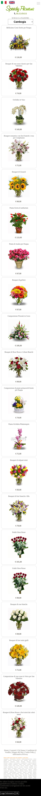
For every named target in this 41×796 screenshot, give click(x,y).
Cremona (34, 764)
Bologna (23, 761)
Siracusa (15, 777)
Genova (16, 767)
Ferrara (22, 765)
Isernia (9, 768)
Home (6, 750)
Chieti (20, 764)
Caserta (5, 764)
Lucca (5, 769)
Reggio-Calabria (32, 775)
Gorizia (21, 767)
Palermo (30, 772)
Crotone (6, 765)
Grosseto (26, 767)
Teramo (30, 777)
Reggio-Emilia (7, 776)
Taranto (25, 777)
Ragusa (20, 775)
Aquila (5, 760)
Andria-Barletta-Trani (27, 759)
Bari (30, 760)
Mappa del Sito (17, 752)
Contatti (13, 750)
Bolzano (29, 761)
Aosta (34, 759)
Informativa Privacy (20, 754)
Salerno (30, 776)
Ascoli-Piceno (16, 760)
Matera (30, 769)
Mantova (16, 769)
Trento (15, 778)
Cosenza (29, 764)
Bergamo (12, 761)
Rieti (13, 776)
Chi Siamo (21, 750)
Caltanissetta (16, 763)
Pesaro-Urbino (15, 773)
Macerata (10, 769)
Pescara (22, 773)
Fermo (18, 765)
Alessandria (12, 759)
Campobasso (24, 763)
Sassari (34, 776)
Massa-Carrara (23, 769)
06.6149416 (20, 13)
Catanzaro (15, 764)
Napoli (26, 771)
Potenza (12, 775)
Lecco (26, 768)
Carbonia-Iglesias (32, 763)
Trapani (10, 778)
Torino (5, 778)
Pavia (5, 773)
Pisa (31, 773)
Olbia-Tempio (12, 772)
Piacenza (27, 773)
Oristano (19, 772)
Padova (24, 772)
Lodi (35, 768)
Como (24, 764)
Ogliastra (6, 772)
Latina (19, 768)
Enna (14, 765)
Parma (34, 772)
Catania (10, 764)
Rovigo (25, 776)
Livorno (31, 768)
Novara (30, 771)
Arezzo (10, 760)
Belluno (34, 760)
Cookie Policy (30, 752)
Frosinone (10, 767)
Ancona (18, 759)
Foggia (31, 765)
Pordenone (6, 775)
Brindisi (6, 763)
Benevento (6, 761)
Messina (12, 771)
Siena (10, 777)
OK (17, 793)
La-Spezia (14, 768)
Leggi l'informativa (7, 793)
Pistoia (34, 773)
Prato (16, 775)
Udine (29, 778)
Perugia (9, 773)
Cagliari (10, 763)
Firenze (27, 765)
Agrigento (6, 759)
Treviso (20, 778)
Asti (22, 760)
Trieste (25, 778)
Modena (22, 771)
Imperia (31, 767)
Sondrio (20, 777)
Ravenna (25, 775)
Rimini (17, 776)
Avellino (26, 760)
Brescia (34, 761)
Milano (17, 771)
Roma (21, 776)
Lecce (23, 768)
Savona (5, 777)
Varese (34, 778)
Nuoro (34, 771)
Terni (35, 777)
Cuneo (10, 765)
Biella (18, 761)
